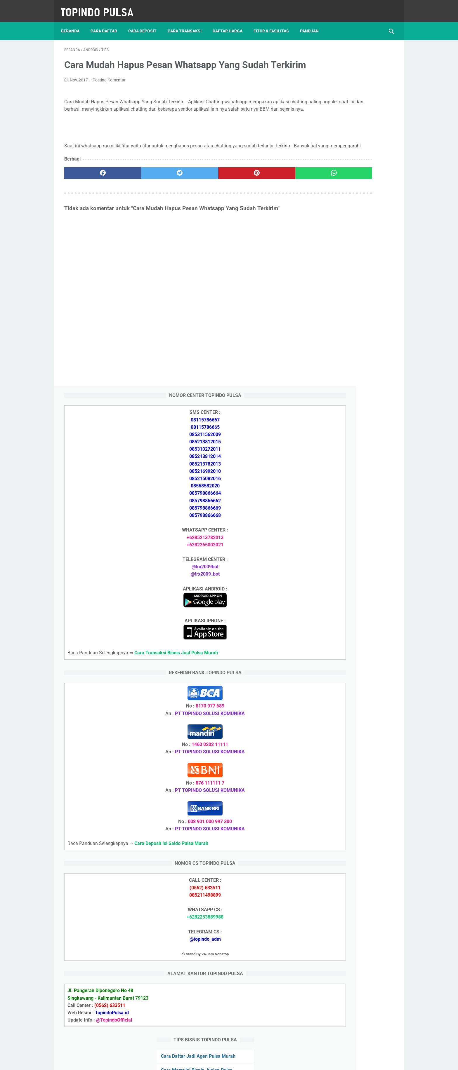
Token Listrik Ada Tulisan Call (341, 790)
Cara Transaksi (188, 23)
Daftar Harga (231, 23)
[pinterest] (202, 198)
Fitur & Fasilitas (274, 23)
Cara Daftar (107, 23)
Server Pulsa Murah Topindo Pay (209, 1061)
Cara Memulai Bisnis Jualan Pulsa (346, 734)
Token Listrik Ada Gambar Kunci (344, 804)
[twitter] (147, 198)
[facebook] (91, 198)
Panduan (312, 23)
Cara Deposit (145, 23)
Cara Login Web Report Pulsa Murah (348, 831)
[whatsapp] (257, 198)
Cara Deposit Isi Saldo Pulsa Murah (347, 866)
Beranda (73, 23)
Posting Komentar (109, 90)
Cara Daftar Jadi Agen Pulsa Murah (347, 720)
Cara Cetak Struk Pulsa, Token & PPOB (351, 951)
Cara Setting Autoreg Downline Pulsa (349, 817)
